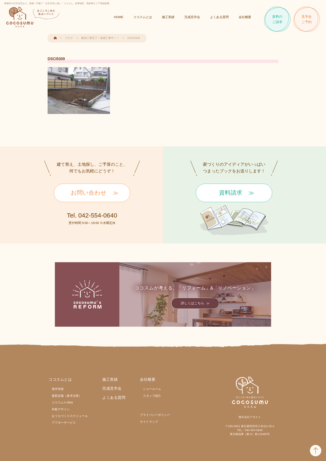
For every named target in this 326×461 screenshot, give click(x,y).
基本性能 (58, 389)
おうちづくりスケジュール (70, 416)
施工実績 (168, 17)
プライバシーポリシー (155, 415)
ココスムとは (142, 17)
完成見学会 (192, 17)
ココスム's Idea (62, 402)
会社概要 (245, 17)
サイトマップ (149, 421)
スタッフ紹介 (152, 395)
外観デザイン (61, 409)
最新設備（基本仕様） (67, 395)
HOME (118, 17)
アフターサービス (64, 422)
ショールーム (152, 389)
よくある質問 (219, 17)
